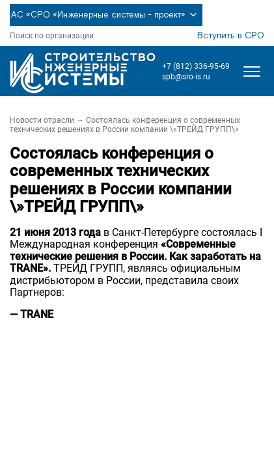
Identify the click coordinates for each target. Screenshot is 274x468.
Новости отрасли (42, 120)
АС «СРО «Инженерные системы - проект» (106, 15)
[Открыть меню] (252, 71)
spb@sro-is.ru (186, 76)
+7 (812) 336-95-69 (196, 66)
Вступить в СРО (230, 36)
